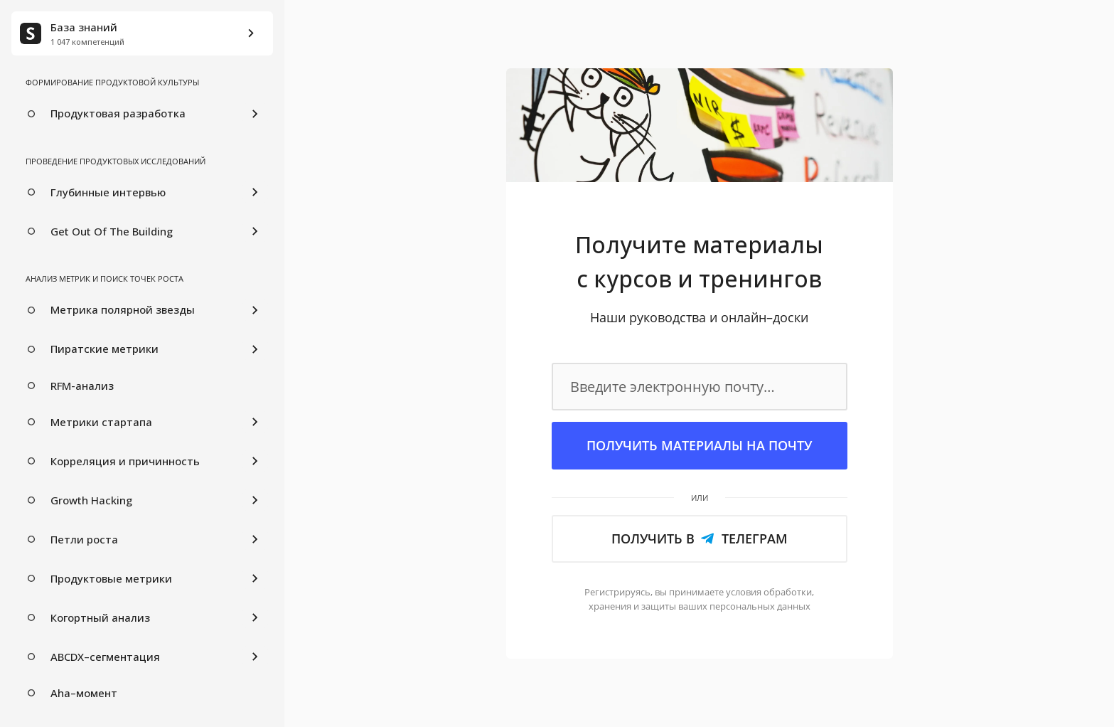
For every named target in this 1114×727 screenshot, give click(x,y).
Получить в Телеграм (699, 538)
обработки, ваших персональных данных (702, 598)
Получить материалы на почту (699, 445)
